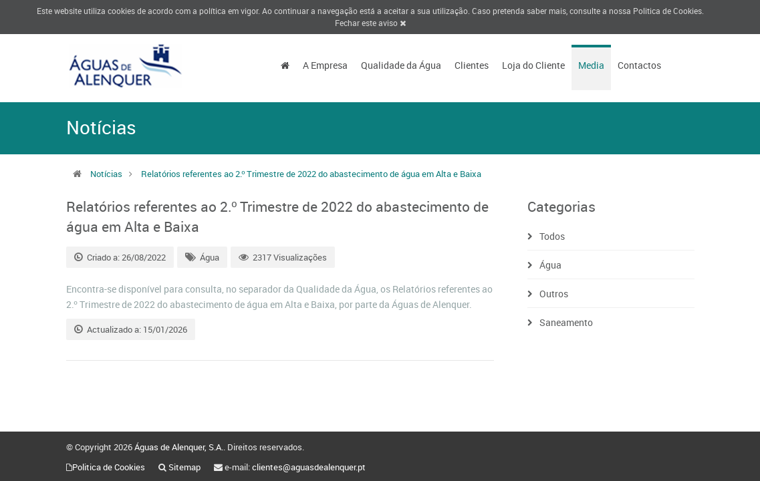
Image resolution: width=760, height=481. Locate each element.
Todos (552, 236)
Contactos (639, 65)
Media (591, 65)
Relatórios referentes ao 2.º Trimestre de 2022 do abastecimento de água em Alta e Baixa (311, 174)
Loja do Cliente (533, 65)
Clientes (472, 65)
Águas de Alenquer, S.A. (178, 447)
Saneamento (566, 322)
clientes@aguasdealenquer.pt (309, 467)
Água (209, 257)
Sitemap (184, 467)
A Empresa (325, 65)
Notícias (106, 174)
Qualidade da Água (401, 65)
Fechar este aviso (370, 22)
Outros (553, 293)
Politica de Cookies (667, 10)
